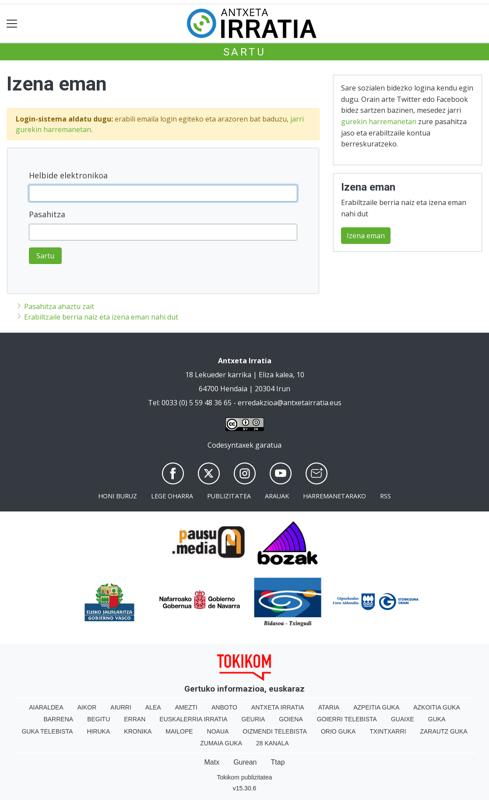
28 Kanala (272, 743)
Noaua (218, 731)
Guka (437, 719)
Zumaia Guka (221, 743)
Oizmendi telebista (275, 731)
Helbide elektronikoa (68, 175)
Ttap (278, 762)
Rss (385, 496)
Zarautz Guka (443, 731)
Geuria (253, 719)
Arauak (277, 496)
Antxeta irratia (277, 707)
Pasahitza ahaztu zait (59, 306)
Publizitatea (229, 496)
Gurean (245, 762)
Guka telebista (47, 731)
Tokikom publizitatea (244, 777)
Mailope (179, 731)
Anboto (224, 707)
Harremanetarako (334, 496)
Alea (153, 707)
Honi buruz (117, 496)
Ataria (329, 707)
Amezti (186, 707)
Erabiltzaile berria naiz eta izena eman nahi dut (101, 317)
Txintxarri (387, 731)
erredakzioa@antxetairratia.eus (289, 402)
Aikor (87, 707)
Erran (134, 719)
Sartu (244, 52)
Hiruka (98, 731)
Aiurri (120, 707)
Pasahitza (47, 214)
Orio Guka (338, 731)
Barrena (58, 719)
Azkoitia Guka (436, 707)
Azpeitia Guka (376, 707)
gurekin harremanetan (378, 121)
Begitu (98, 719)
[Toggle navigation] (12, 23)
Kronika (137, 731)
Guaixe (402, 719)
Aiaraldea (46, 707)
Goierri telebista (347, 719)
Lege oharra (172, 496)
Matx (211, 762)
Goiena (291, 719)
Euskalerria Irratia (193, 719)
